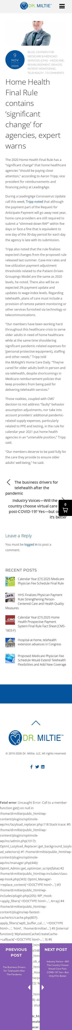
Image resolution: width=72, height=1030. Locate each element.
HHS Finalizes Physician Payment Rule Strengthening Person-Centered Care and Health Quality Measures (34, 601)
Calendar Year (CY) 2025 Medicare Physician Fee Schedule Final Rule (41, 581)
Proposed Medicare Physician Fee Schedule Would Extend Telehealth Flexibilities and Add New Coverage (42, 660)
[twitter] (37, 766)
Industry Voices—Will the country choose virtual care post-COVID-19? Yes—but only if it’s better (37, 508)
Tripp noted (34, 201)
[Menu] (62, 6)
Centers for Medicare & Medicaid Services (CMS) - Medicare (45, 56)
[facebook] (31, 766)
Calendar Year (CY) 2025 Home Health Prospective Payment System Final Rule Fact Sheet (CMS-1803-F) (35, 623)
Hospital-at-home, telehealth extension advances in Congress (39, 642)
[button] (65, 508)
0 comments (55, 72)
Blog (31, 52)
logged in (31, 544)
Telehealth (35, 72)
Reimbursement (38, 64)
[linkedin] (43, 766)
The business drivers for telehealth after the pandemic (31, 488)
